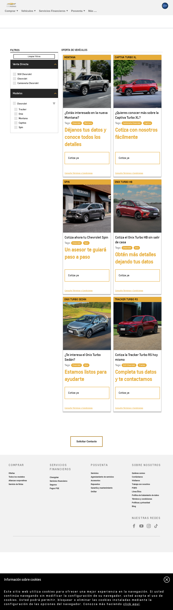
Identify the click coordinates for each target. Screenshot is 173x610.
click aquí (131, 604)
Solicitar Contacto (86, 499)
